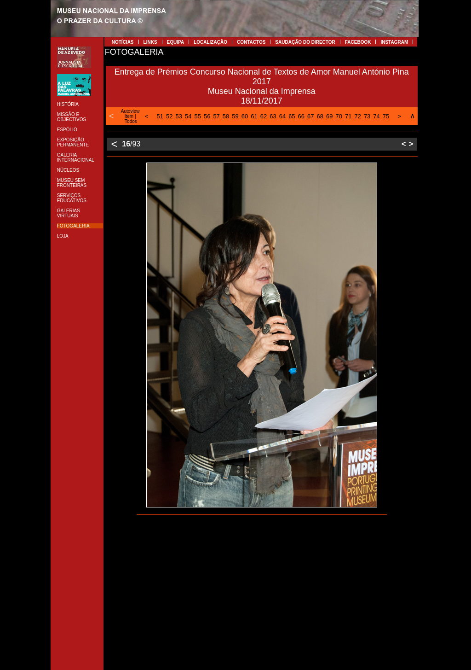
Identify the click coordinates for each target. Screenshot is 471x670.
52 (169, 116)
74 (376, 116)
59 (235, 116)
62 (263, 116)
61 (254, 116)
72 (357, 116)
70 (338, 116)
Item (129, 116)
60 (244, 116)
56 (207, 116)
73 (367, 116)
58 (226, 116)
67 (310, 116)
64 (282, 116)
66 (301, 116)
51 (160, 116)
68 (320, 116)
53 (179, 116)
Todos (131, 121)
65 (291, 116)
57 (216, 116)
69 (329, 116)
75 (386, 116)
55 (197, 116)
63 (273, 116)
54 (188, 116)
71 (348, 116)
